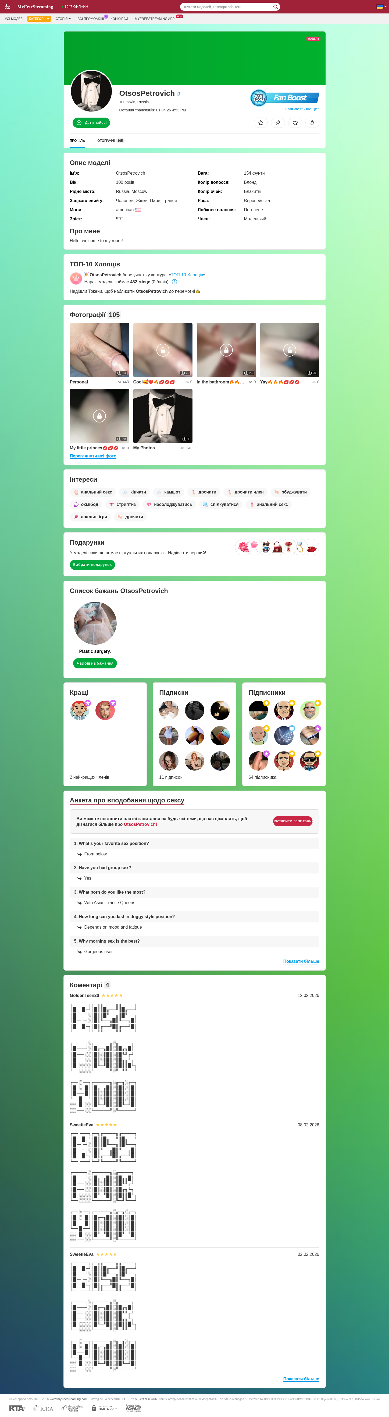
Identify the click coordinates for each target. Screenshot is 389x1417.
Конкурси (119, 19)
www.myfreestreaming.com (68, 1399)
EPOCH (125, 1399)
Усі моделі (14, 19)
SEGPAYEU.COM (146, 1399)
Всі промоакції (91, 18)
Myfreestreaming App (156, 18)
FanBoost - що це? (302, 109)
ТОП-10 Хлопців (187, 275)
